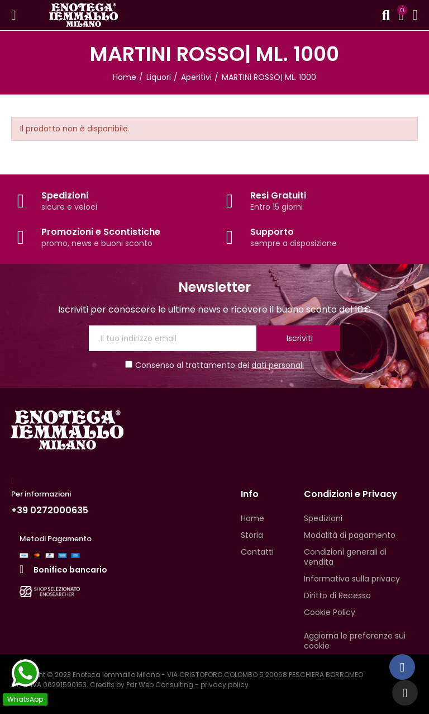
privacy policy (225, 684)
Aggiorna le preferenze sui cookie (355, 640)
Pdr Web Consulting (159, 684)
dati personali (277, 365)
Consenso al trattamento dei (214, 365)
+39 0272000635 (49, 510)
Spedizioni (64, 195)
